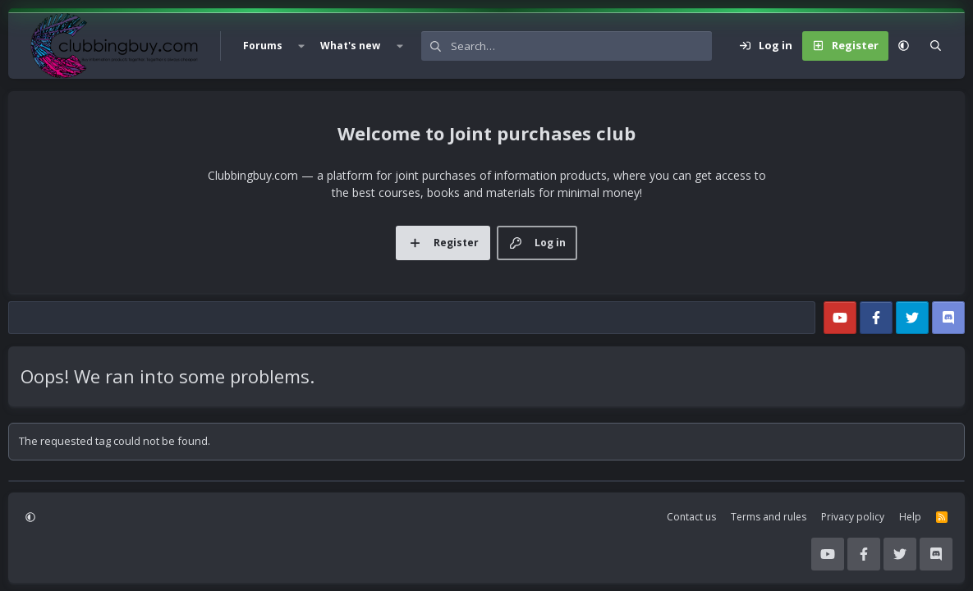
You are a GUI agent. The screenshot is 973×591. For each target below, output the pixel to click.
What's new (350, 46)
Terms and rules (768, 517)
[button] (301, 46)
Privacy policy (852, 517)
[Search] (581, 46)
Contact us (691, 517)
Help (910, 517)
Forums (262, 46)
